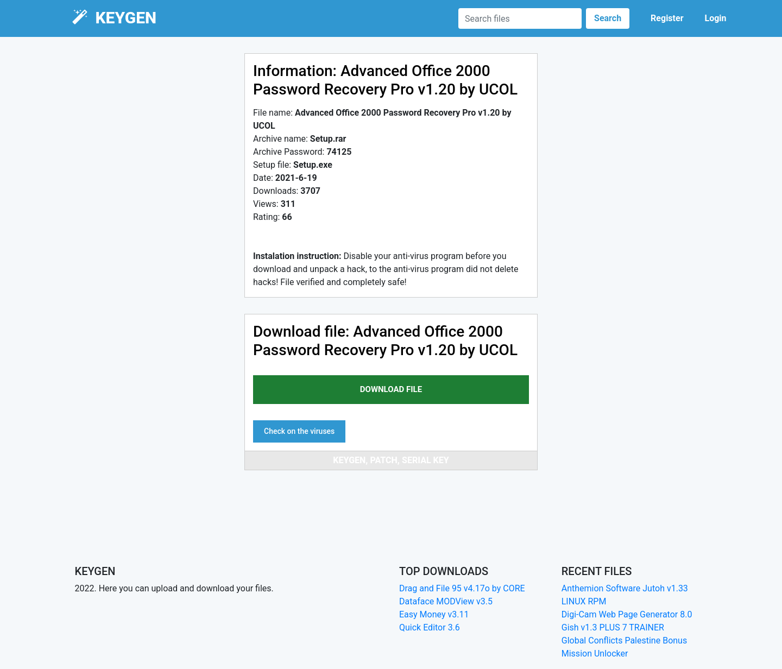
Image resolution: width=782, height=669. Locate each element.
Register (667, 18)
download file (391, 389)
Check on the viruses (299, 431)
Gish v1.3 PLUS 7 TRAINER (613, 627)
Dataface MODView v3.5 (446, 601)
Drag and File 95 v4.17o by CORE (462, 588)
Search (607, 18)
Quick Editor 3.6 (429, 627)
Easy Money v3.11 (434, 614)
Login (715, 18)
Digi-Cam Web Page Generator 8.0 (627, 614)
